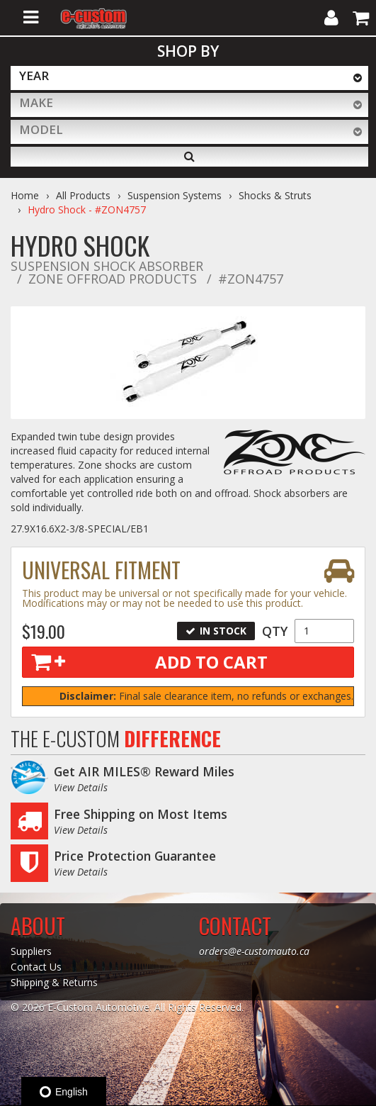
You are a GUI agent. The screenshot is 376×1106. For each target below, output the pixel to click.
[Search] (189, 157)
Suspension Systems (174, 195)
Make (36, 102)
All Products (83, 195)
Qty (274, 631)
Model (41, 129)
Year (34, 75)
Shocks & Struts (275, 195)
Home (25, 195)
